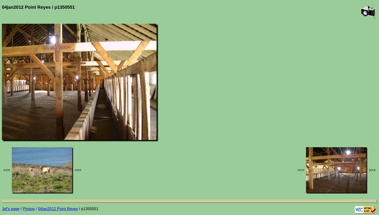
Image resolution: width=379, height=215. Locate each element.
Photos (29, 209)
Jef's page (10, 209)
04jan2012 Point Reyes (58, 209)
